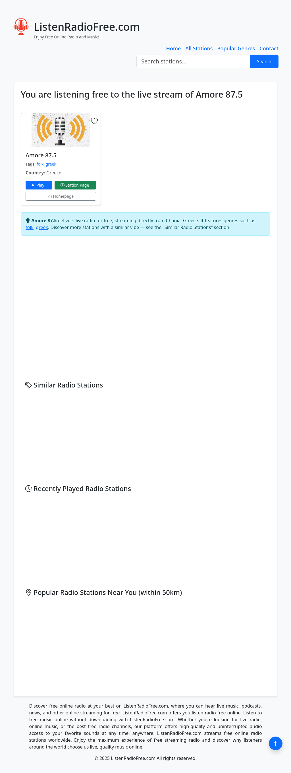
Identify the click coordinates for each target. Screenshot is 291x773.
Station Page (75, 185)
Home (173, 48)
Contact (268, 48)
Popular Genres (236, 48)
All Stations (199, 48)
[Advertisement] (171, 153)
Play (39, 185)
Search (264, 61)
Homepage (61, 196)
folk (40, 164)
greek (51, 164)
